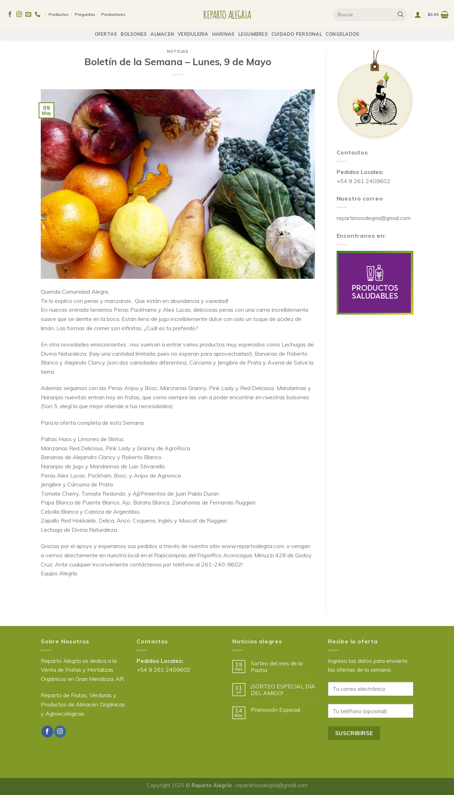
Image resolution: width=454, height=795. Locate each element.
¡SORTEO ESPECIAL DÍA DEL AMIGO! (283, 690)
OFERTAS (106, 31)
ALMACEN (162, 31)
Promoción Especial (275, 709)
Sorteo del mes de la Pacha (277, 666)
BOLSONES (134, 31)
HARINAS (223, 31)
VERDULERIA (193, 31)
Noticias (177, 51)
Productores (113, 13)
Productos (58, 13)
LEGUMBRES (253, 31)
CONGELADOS (343, 31)
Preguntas (85, 13)
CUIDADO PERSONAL (296, 31)
